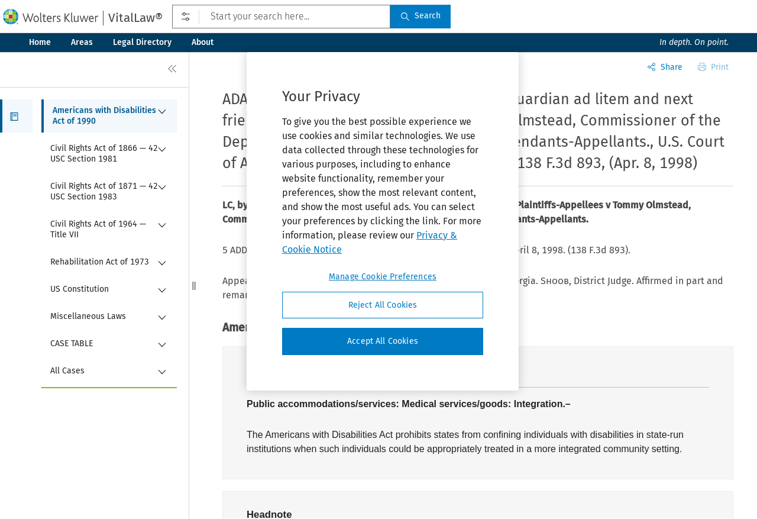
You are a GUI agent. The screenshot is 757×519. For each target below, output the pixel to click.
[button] (16, 116)
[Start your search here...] (281, 16)
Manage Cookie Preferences (382, 277)
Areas (82, 42)
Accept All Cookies (382, 341)
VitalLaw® (135, 17)
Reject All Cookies (383, 305)
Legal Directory (142, 42)
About (202, 42)
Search (420, 16)
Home (40, 42)
